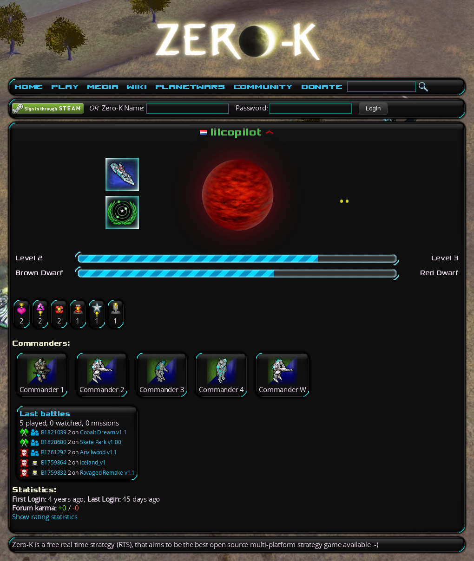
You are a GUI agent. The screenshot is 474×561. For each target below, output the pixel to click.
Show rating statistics (45, 516)
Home (28, 87)
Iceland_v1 (93, 462)
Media (102, 87)
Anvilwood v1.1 (98, 452)
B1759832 (43, 473)
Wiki (136, 87)
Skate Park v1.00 (100, 442)
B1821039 (43, 432)
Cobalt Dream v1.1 (103, 432)
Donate (321, 87)
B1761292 (43, 452)
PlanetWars (190, 87)
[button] (373, 108)
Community (263, 87)
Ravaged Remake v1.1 (107, 473)
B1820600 (43, 442)
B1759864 (43, 462)
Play (65, 87)
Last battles (45, 414)
